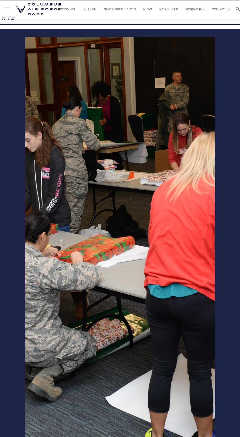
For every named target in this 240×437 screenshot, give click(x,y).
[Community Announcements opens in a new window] (89, 9)
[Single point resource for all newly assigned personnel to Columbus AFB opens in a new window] (65, 9)
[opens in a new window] (168, 9)
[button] (6, 9)
